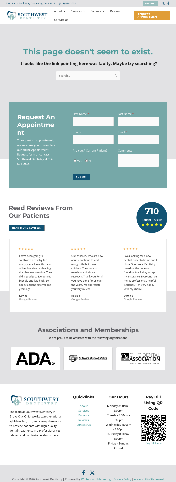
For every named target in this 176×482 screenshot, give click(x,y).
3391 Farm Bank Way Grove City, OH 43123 (30, 3)
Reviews (115, 11)
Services (78, 11)
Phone (77, 132)
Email (128, 132)
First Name (86, 114)
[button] (150, 3)
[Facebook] (168, 3)
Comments (125, 150)
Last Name (131, 114)
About (60, 11)
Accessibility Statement (149, 479)
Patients (98, 11)
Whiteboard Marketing (96, 479)
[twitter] (163, 3)
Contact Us (61, 20)
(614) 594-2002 (67, 3)
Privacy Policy (122, 479)
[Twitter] (92, 472)
